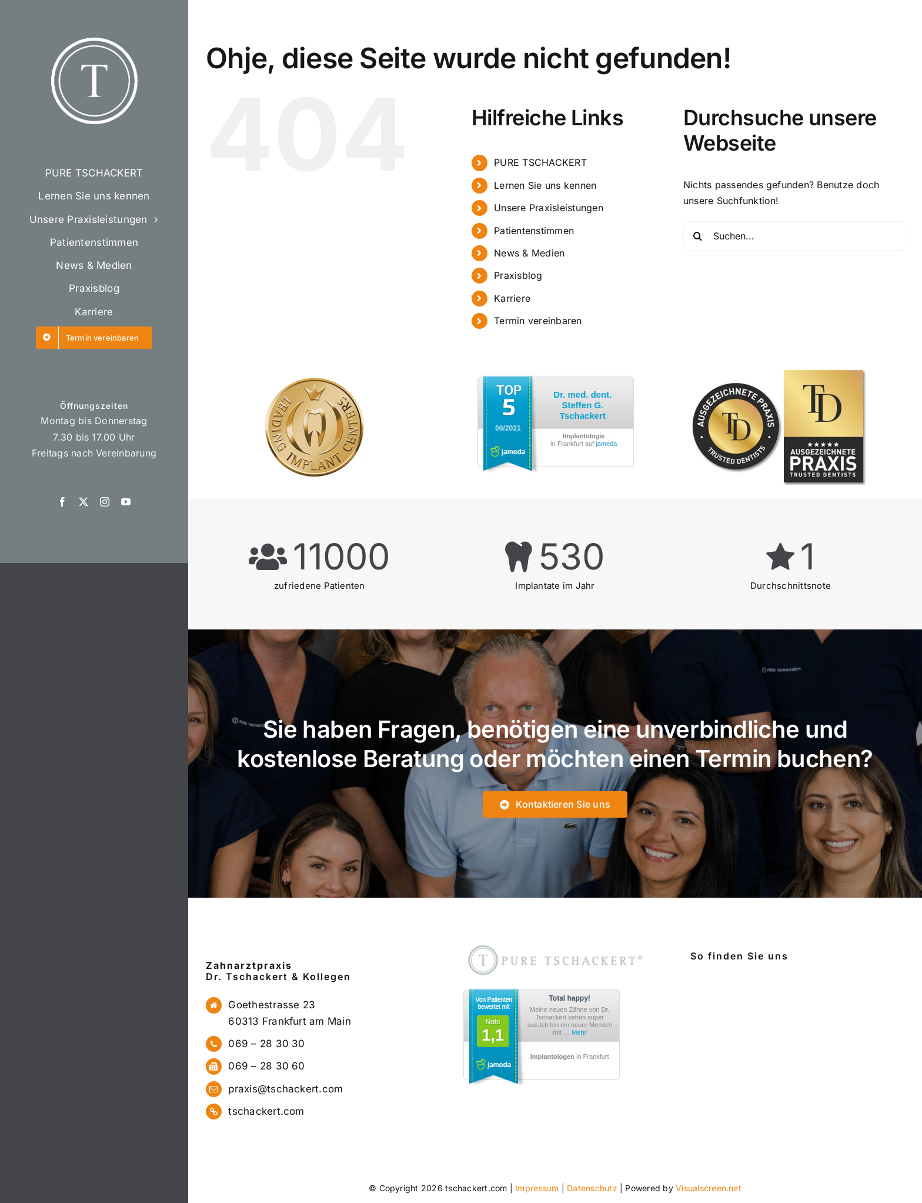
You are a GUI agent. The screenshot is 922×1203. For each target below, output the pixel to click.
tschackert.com (266, 1111)
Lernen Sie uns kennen (545, 185)
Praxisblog (518, 275)
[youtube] (126, 501)
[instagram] (104, 501)
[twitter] (83, 501)
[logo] (94, 42)
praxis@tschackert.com (285, 1089)
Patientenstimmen (534, 230)
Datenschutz (592, 1188)
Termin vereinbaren (538, 320)
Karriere (512, 298)
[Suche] (698, 236)
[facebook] (62, 501)
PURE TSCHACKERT (540, 162)
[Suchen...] (793, 236)
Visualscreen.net (708, 1188)
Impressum (537, 1188)
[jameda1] (540, 985)
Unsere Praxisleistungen (548, 208)
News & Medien (529, 253)
